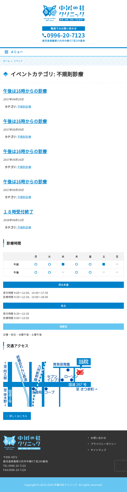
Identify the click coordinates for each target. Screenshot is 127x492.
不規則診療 (24, 107)
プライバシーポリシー (104, 443)
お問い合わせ (98, 437)
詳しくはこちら (17, 416)
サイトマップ (98, 450)
